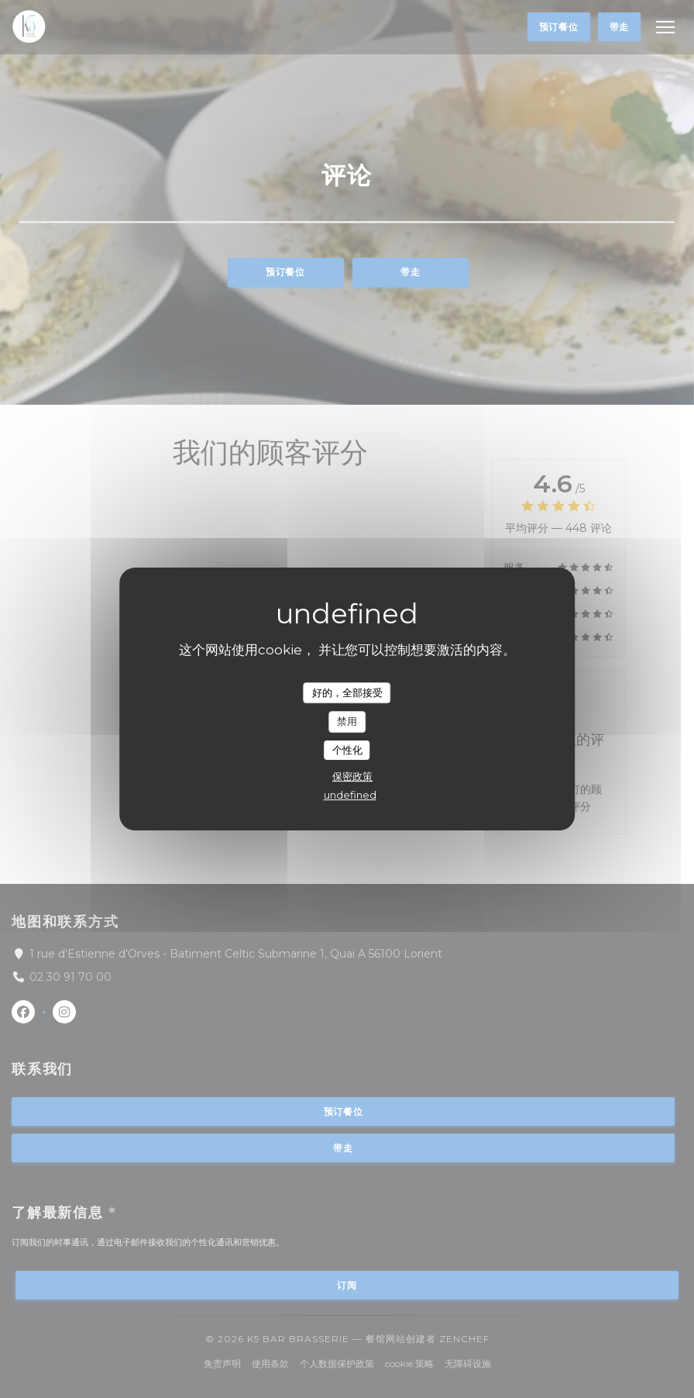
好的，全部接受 (347, 692)
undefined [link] (350, 795)
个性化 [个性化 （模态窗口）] (347, 750)
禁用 (347, 721)
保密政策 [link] (352, 776)
